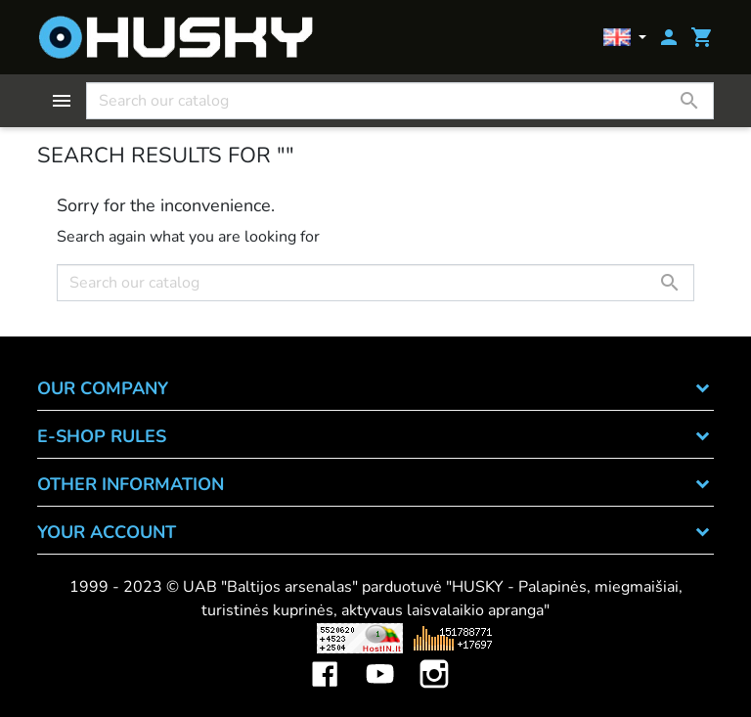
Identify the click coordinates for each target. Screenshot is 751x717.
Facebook (324, 659)
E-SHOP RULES (101, 436)
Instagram (434, 659)
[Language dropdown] (624, 37)
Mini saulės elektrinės (612, 638)
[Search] (399, 100)
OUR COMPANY (102, 388)
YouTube (379, 659)
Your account (106, 532)
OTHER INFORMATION (130, 484)
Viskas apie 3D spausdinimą (169, 638)
